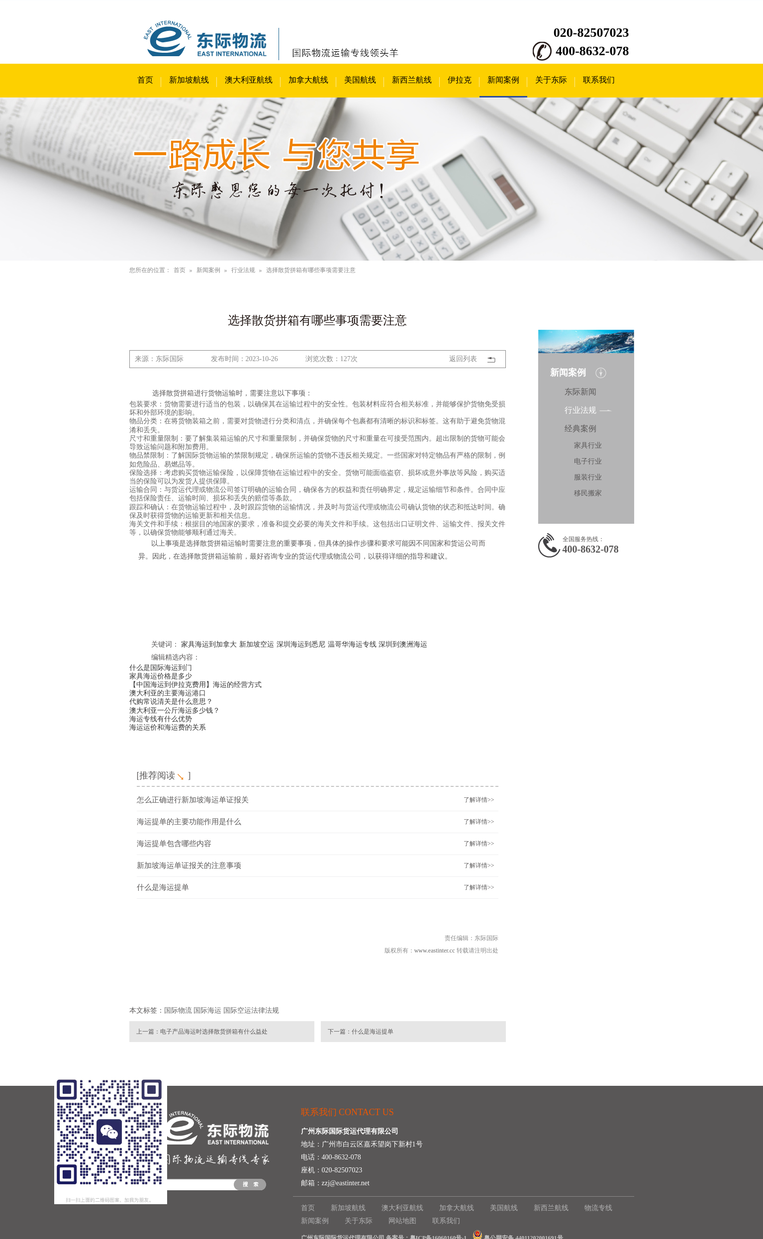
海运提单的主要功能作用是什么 (189, 822)
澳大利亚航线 (249, 80)
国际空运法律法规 (251, 1010)
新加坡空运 (256, 644)
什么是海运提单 (163, 887)
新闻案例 (503, 80)
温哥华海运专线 (352, 644)
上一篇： (148, 1031)
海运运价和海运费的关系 (167, 727)
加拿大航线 (308, 80)
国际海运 (207, 1010)
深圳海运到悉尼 (301, 644)
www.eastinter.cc (434, 950)
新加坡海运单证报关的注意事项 (189, 865)
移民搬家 (588, 493)
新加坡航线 (189, 80)
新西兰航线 (412, 80)
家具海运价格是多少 (160, 676)
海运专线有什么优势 (160, 719)
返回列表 (463, 359)
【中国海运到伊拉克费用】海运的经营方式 (195, 684)
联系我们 (599, 80)
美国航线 (360, 80)
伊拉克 (460, 80)
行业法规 (243, 270)
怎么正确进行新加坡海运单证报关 (193, 800)
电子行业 (588, 461)
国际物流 (178, 1010)
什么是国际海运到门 (160, 667)
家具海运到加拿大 (209, 644)
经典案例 (580, 428)
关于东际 (551, 80)
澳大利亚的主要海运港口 (167, 693)
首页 (145, 80)
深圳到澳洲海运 (403, 644)
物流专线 (598, 1208)
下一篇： (340, 1031)
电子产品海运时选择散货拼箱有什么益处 (214, 1031)
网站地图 (402, 1221)
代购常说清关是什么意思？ (171, 701)
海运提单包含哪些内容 (174, 844)
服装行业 (588, 477)
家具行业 (588, 445)
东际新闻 (580, 391)
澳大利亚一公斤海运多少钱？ (174, 710)
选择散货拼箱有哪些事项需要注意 (311, 270)
